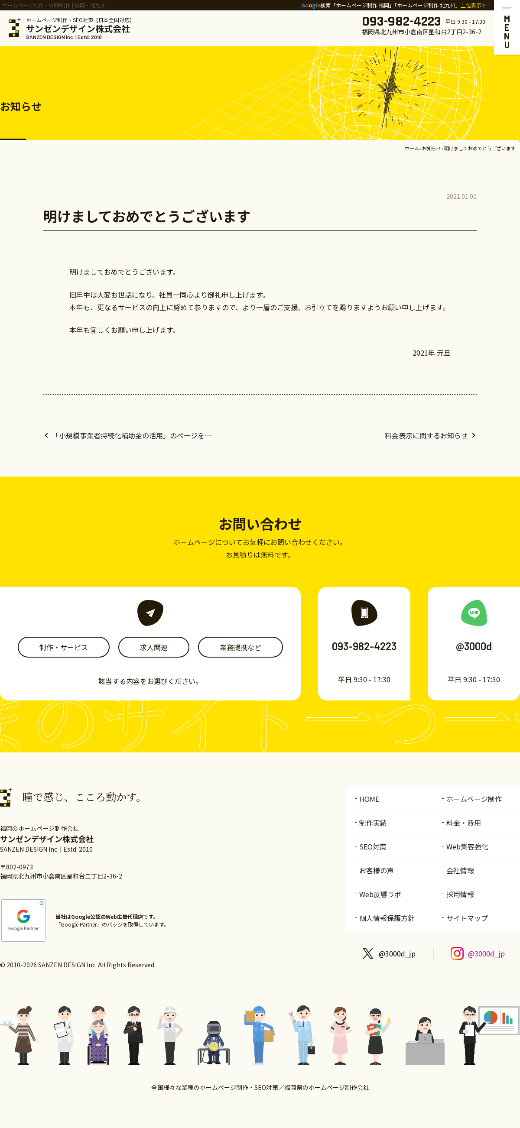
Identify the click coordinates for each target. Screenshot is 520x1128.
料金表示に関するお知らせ (426, 435)
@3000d (474, 646)
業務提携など (240, 647)
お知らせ (431, 148)
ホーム (412, 148)
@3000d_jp (397, 953)
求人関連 (154, 647)
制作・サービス (63, 647)
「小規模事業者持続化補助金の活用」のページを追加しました (134, 435)
